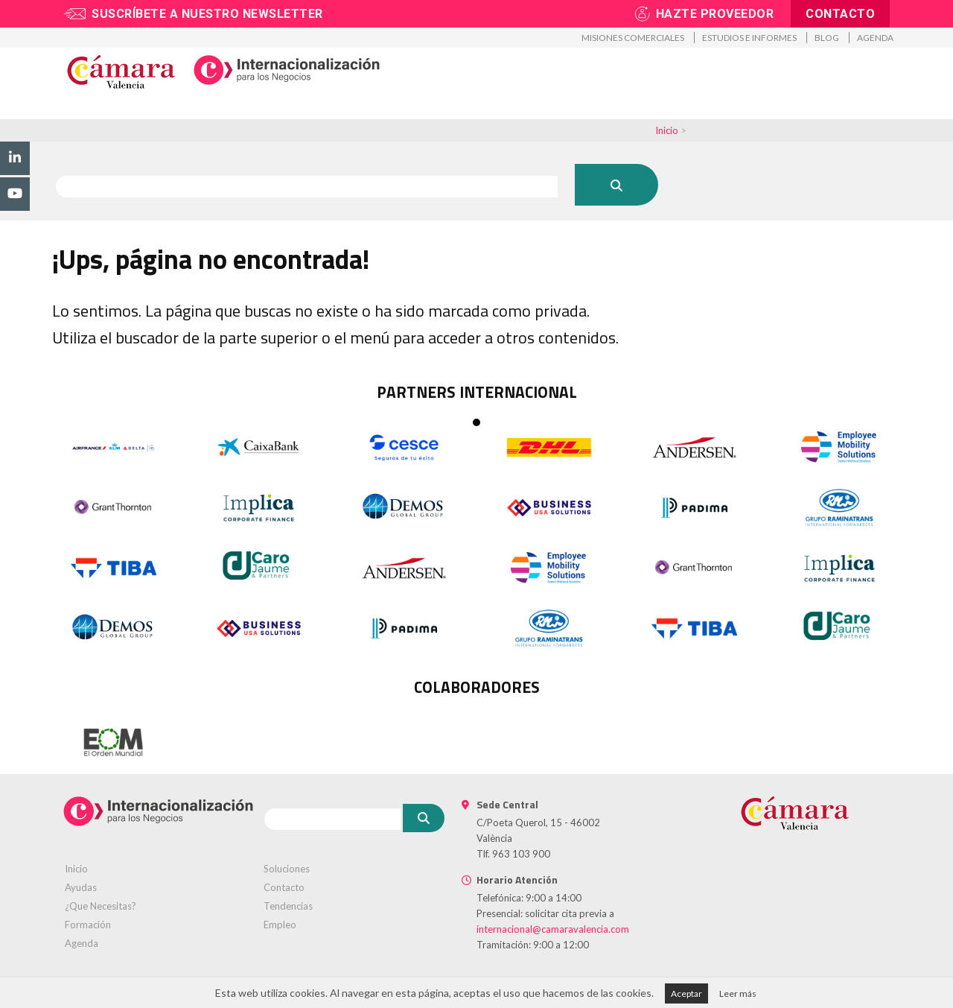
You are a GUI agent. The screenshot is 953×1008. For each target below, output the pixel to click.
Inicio (666, 130)
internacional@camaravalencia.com (552, 929)
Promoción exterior (128, 113)
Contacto (840, 14)
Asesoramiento (255, 113)
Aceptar (686, 993)
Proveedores (611, 113)
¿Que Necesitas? (100, 906)
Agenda (875, 37)
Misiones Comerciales (632, 37)
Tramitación (359, 113)
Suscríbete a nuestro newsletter (207, 14)
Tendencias (288, 906)
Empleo (280, 925)
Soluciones (287, 869)
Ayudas (81, 887)
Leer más (737, 993)
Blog (827, 37)
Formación (450, 113)
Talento (527, 113)
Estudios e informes (749, 37)
